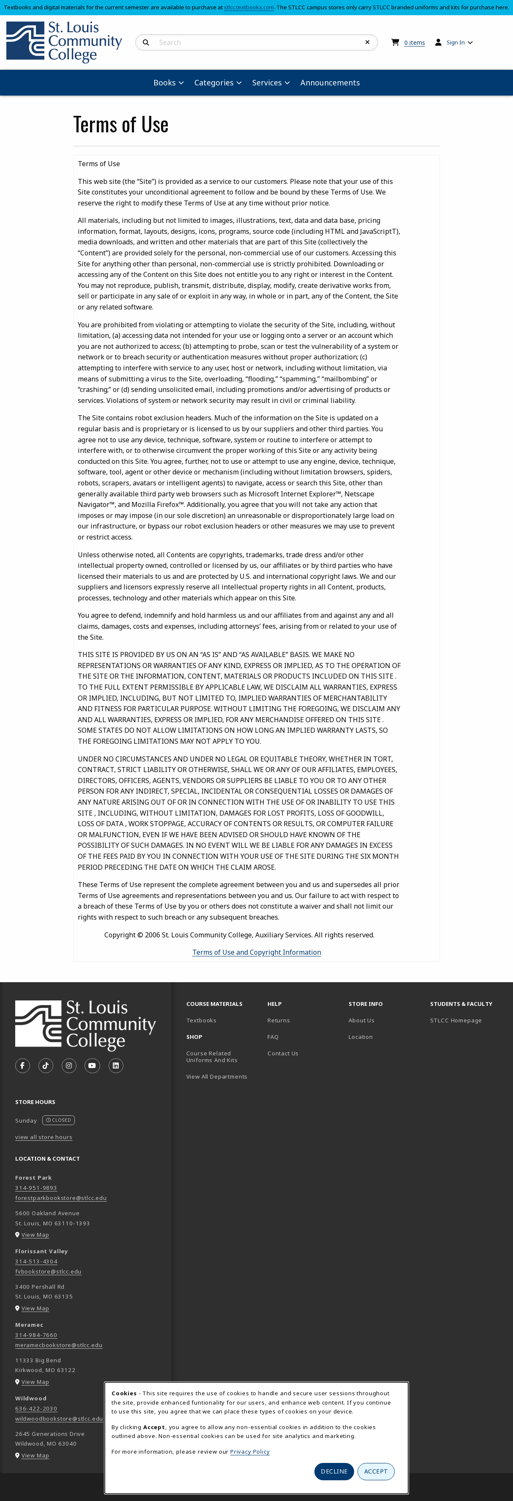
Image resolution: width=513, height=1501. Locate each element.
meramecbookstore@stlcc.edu (58, 1345)
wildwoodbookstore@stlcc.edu (59, 1418)
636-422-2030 (36, 1408)
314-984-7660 (36, 1335)
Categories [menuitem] (214, 82)
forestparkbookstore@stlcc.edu (61, 1198)
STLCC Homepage (467, 1020)
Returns (278, 1020)
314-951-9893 (36, 1187)
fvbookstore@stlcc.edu (48, 1271)
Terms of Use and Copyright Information (256, 952)
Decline (334, 1471)
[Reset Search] (367, 42)
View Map (35, 1234)
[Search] (146, 43)
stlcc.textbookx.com (249, 7)
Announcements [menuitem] (330, 82)
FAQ (272, 1037)
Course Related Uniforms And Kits (212, 1056)
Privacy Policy (250, 1451)
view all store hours (44, 1137)
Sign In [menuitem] (456, 42)
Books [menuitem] (164, 82)
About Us (362, 1020)
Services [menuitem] (267, 82)
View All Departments (217, 1076)
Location (361, 1037)
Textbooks (223, 1020)
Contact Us (283, 1053)
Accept (376, 1471)
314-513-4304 (36, 1261)
